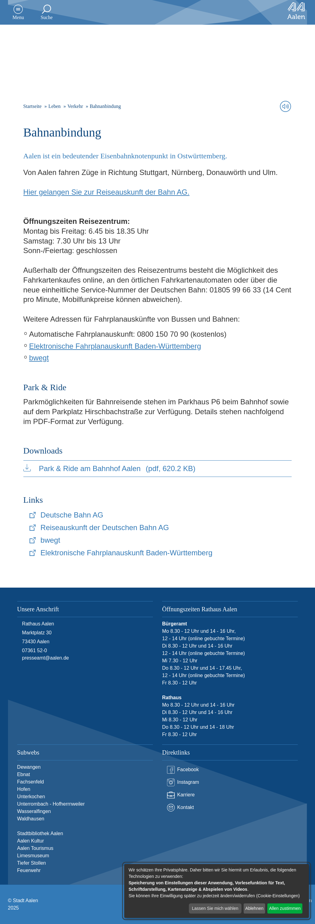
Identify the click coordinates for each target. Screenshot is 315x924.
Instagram (183, 782)
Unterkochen (31, 796)
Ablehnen (254, 908)
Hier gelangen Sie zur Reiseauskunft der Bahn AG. (106, 192)
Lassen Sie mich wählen (215, 908)
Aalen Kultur (30, 840)
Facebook (183, 770)
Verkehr (75, 106)
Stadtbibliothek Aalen (40, 833)
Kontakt (180, 807)
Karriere (181, 795)
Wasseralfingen (34, 811)
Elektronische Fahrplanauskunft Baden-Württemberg (115, 346)
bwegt (39, 358)
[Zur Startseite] (296, 11)
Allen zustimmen (285, 908)
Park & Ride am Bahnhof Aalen (109, 468)
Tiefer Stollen (31, 863)
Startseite (32, 106)
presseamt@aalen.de (45, 657)
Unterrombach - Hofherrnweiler (51, 804)
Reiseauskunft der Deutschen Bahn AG (105, 527)
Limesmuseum (33, 855)
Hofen (23, 789)
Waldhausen (30, 818)
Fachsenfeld (30, 781)
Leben (54, 106)
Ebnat (23, 774)
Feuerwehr (29, 870)
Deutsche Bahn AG (72, 515)
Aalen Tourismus (35, 848)
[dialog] (216, 891)
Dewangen (29, 767)
